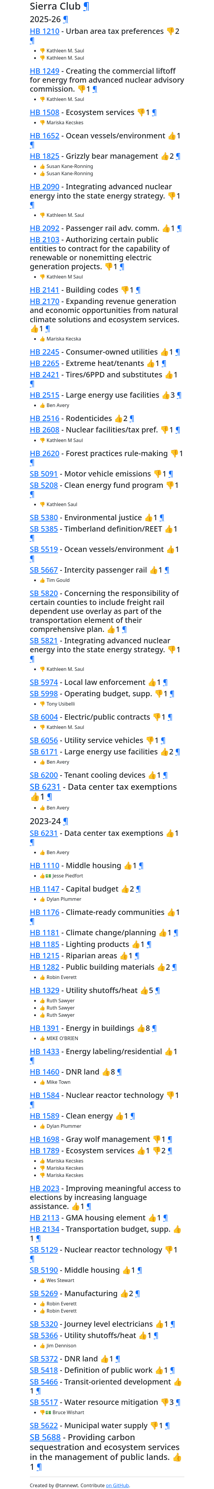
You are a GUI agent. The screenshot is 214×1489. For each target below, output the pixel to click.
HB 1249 (45, 71)
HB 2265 (45, 363)
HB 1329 (45, 990)
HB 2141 (45, 290)
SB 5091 (44, 473)
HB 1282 (45, 967)
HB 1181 (45, 932)
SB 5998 (44, 693)
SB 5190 (44, 1270)
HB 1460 (45, 1071)
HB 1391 (45, 1028)
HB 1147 (45, 888)
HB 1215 (45, 955)
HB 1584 (45, 1095)
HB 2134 (45, 1229)
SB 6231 (45, 786)
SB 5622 (44, 1425)
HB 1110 (45, 865)
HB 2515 (45, 395)
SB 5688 (45, 1437)
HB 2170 (45, 301)
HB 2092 (45, 228)
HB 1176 (45, 912)
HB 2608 (45, 429)
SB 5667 (44, 570)
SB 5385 (44, 528)
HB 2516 (45, 418)
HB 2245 (45, 351)
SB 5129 (44, 1249)
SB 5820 (44, 593)
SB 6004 (44, 717)
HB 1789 (45, 1150)
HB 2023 (45, 1188)
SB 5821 (44, 640)
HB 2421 (45, 374)
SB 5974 (44, 682)
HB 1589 (45, 1115)
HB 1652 (45, 135)
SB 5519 (44, 549)
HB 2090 (45, 186)
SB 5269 (44, 1293)
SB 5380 (44, 517)
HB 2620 (45, 453)
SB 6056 (44, 740)
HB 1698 (45, 1139)
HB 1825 (45, 156)
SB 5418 (44, 1370)
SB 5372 (44, 1358)
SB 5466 (44, 1381)
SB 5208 (44, 485)
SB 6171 (44, 751)
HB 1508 (45, 112)
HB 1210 (45, 31)
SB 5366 (44, 1335)
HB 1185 (45, 944)
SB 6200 (44, 775)
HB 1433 (45, 1051)
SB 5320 (44, 1324)
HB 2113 (45, 1217)
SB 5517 (44, 1402)
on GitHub (117, 1485)
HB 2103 (45, 239)
